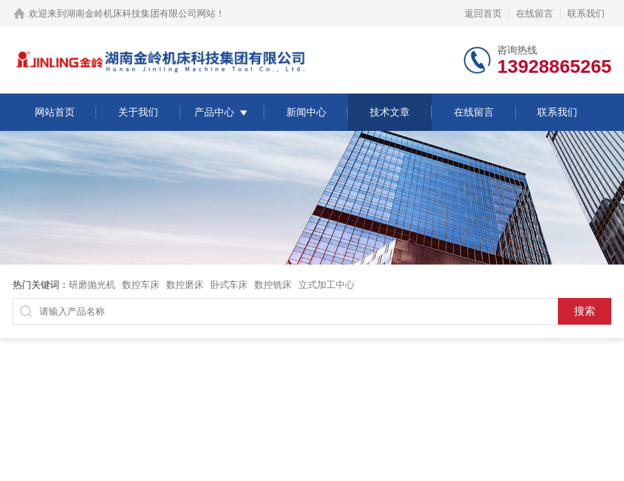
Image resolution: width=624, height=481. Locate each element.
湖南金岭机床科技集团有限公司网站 (141, 13)
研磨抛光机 (92, 284)
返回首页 (483, 13)
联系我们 (586, 13)
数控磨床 (185, 284)
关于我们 (138, 112)
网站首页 (55, 112)
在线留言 (534, 13)
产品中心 (214, 112)
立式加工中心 (326, 284)
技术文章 (390, 112)
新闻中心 (306, 112)
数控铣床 (273, 284)
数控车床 (141, 284)
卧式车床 (229, 284)
